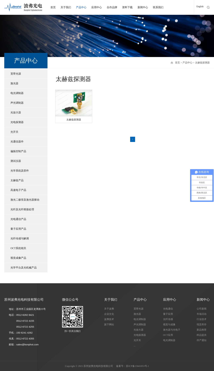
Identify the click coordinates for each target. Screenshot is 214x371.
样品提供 (201, 335)
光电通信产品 (18, 219)
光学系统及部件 (19, 170)
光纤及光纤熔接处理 (22, 209)
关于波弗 (109, 308)
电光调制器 (17, 93)
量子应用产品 (18, 228)
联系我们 (158, 7)
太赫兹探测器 (202, 62)
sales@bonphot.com (27, 344)
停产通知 (201, 340)
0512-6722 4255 (25, 326)
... (134, 345)
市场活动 (201, 314)
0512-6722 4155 (25, 320)
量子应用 (168, 314)
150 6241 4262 (24, 332)
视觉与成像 (169, 324)
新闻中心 (143, 7)
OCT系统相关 (18, 248)
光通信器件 (17, 141)
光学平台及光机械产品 (23, 267)
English (200, 6)
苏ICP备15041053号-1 (137, 366)
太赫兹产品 (17, 180)
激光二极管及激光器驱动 (24, 199)
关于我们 (66, 7)
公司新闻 (201, 308)
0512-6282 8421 (25, 314)
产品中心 (81, 7)
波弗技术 (109, 319)
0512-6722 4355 (25, 338)
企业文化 (109, 314)
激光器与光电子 (171, 329)
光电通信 (168, 308)
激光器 (14, 83)
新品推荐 (201, 329)
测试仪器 (15, 161)
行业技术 (201, 319)
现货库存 (201, 324)
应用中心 (96, 7)
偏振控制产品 (18, 151)
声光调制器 (17, 102)
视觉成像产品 (18, 257)
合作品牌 (112, 7)
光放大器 (15, 112)
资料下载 (127, 7)
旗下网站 (109, 324)
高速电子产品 (18, 190)
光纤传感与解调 (19, 238)
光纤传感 (168, 319)
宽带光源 (15, 73)
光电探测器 (17, 122)
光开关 (14, 131)
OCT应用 (168, 335)
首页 (53, 7)
